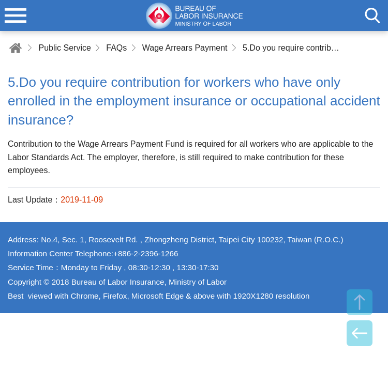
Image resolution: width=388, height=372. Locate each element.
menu (15, 15)
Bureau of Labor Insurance (194, 15)
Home (15, 47)
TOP (359, 302)
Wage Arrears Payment (185, 47)
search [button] (372, 15)
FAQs (116, 47)
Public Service (64, 47)
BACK (359, 333)
